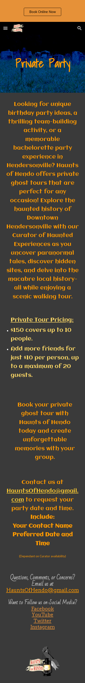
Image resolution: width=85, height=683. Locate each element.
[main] (42, 63)
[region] (42, 11)
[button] (5, 28)
